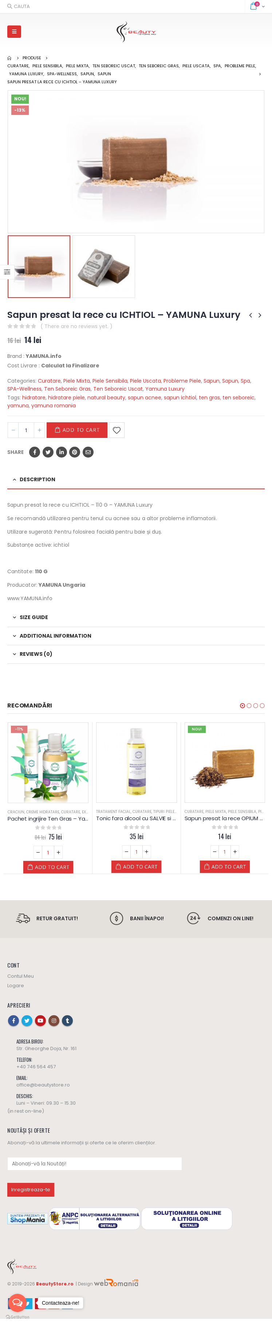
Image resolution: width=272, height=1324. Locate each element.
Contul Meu (20, 981)
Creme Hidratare (42, 812)
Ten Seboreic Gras (67, 388)
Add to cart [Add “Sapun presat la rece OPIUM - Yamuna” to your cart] (229, 866)
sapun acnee (144, 397)
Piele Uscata (145, 380)
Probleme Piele (182, 380)
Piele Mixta (76, 380)
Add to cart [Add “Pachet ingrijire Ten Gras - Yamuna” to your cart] (52, 867)
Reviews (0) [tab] (36, 654)
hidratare (34, 397)
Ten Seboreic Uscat (118, 388)
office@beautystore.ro (43, 1089)
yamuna (18, 405)
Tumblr (67, 1025)
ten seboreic (238, 397)
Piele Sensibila (109, 380)
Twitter (48, 452)
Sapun (212, 380)
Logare (15, 990)
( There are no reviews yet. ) (76, 326)
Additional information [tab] (55, 635)
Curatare (49, 380)
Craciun (16, 812)
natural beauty (106, 397)
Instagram (53, 1025)
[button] (242, 705)
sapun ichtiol (180, 397)
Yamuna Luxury (165, 388)
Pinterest (74, 452)
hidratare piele (66, 397)
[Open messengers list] (17, 1303)
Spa (245, 380)
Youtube (40, 1025)
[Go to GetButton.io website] (17, 1317)
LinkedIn (61, 452)
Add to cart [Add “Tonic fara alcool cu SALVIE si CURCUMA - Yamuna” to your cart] (140, 866)
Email (88, 452)
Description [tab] (37, 479)
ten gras (209, 397)
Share (15, 452)
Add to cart (81, 429)
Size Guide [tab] (34, 617)
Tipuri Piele (163, 811)
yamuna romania (53, 405)
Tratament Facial (113, 811)
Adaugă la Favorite (117, 430)
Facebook (34, 452)
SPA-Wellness (24, 388)
